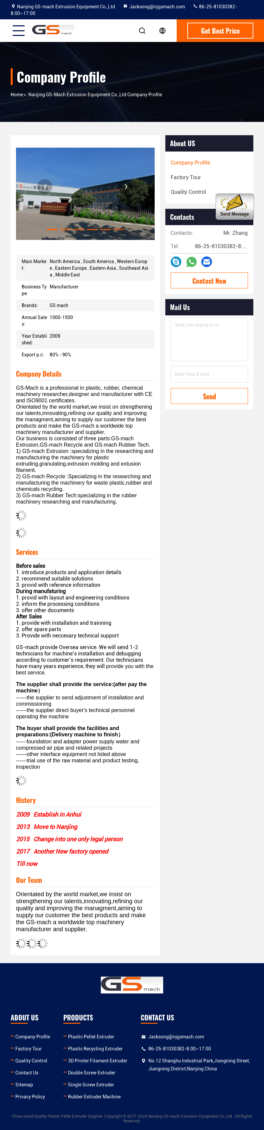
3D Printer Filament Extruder (97, 1060)
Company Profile (32, 1036)
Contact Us (26, 1072)
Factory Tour (28, 1048)
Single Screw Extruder (91, 1084)
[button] (52, 229)
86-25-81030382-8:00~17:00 (179, 1048)
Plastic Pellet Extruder (91, 1036)
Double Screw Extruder (91, 1072)
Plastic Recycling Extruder (95, 1048)
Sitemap (24, 1084)
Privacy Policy (30, 1096)
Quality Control (31, 1060)
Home (17, 94)
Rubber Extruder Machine (94, 1096)
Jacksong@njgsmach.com (154, 6)
